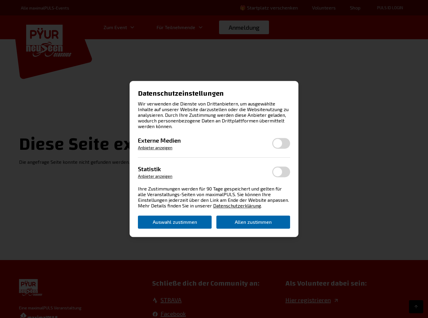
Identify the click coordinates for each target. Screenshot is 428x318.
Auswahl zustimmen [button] (175, 222)
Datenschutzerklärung (237, 206)
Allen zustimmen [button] (253, 222)
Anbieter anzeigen (155, 147)
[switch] (281, 143)
